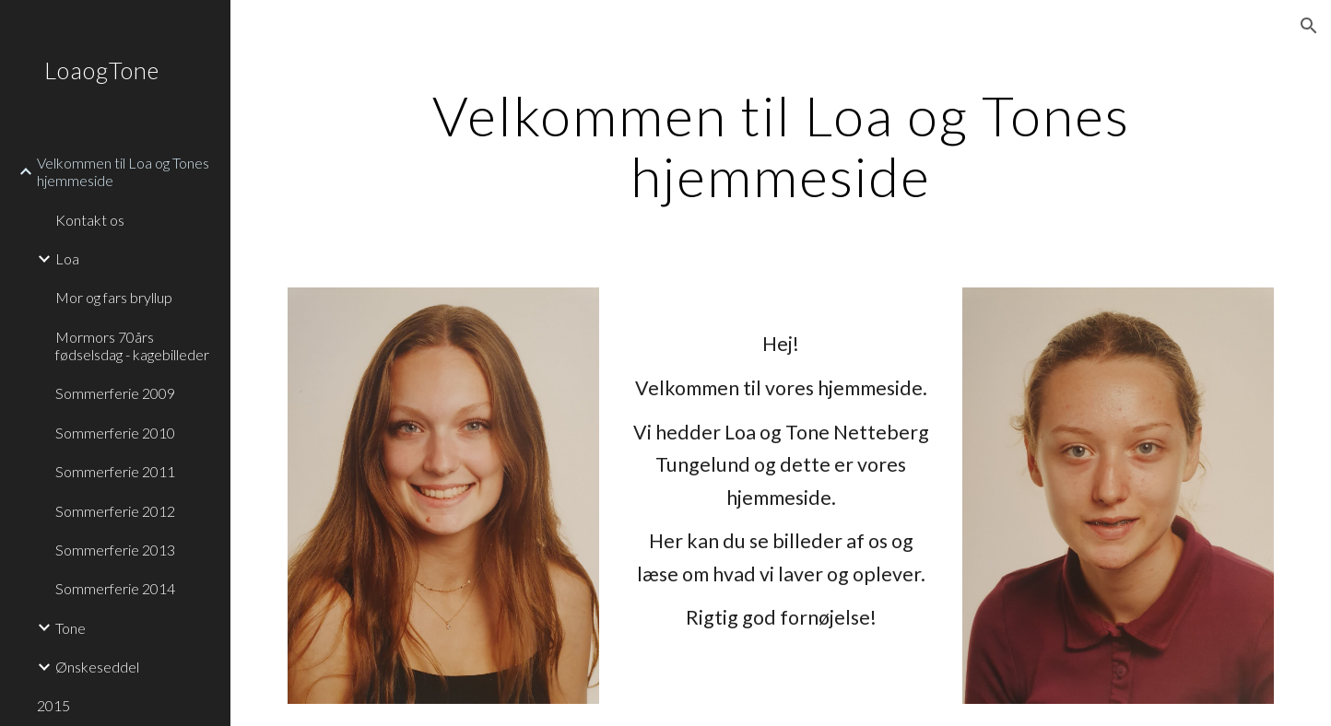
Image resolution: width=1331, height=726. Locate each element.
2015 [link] (53, 705)
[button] (1309, 26)
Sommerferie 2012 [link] (115, 511)
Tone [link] (70, 628)
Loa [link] (67, 258)
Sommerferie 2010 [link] (115, 432)
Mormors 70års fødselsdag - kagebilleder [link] (132, 345)
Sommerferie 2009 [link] (115, 393)
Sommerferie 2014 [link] (115, 588)
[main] (781, 145)
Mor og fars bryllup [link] (113, 297)
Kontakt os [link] (89, 219)
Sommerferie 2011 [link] (115, 471)
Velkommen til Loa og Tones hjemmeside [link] (123, 171)
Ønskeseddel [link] (97, 666)
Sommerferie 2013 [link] (115, 549)
